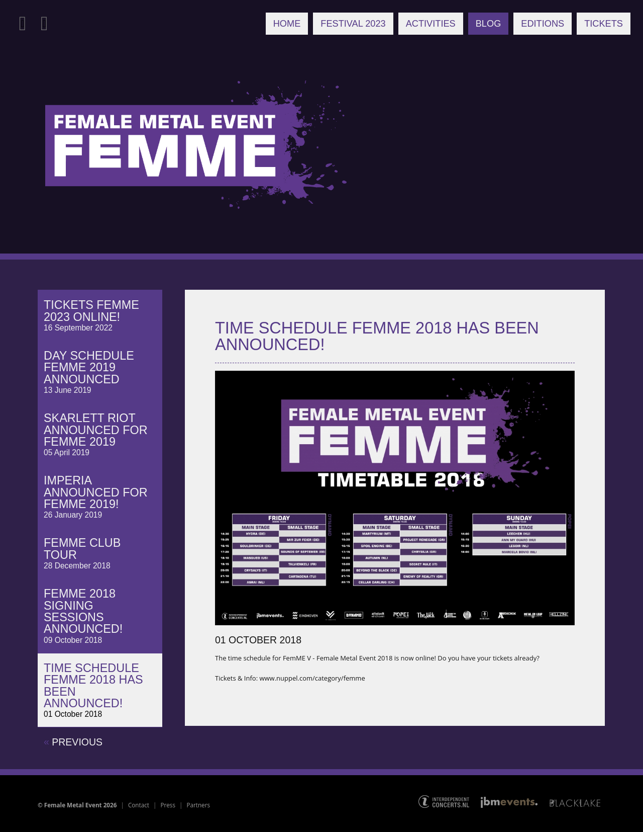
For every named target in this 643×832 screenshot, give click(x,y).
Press (167, 805)
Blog (488, 24)
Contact (138, 805)
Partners (198, 805)
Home (287, 24)
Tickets (603, 24)
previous (73, 741)
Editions (542, 24)
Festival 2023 (352, 24)
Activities (431, 24)
